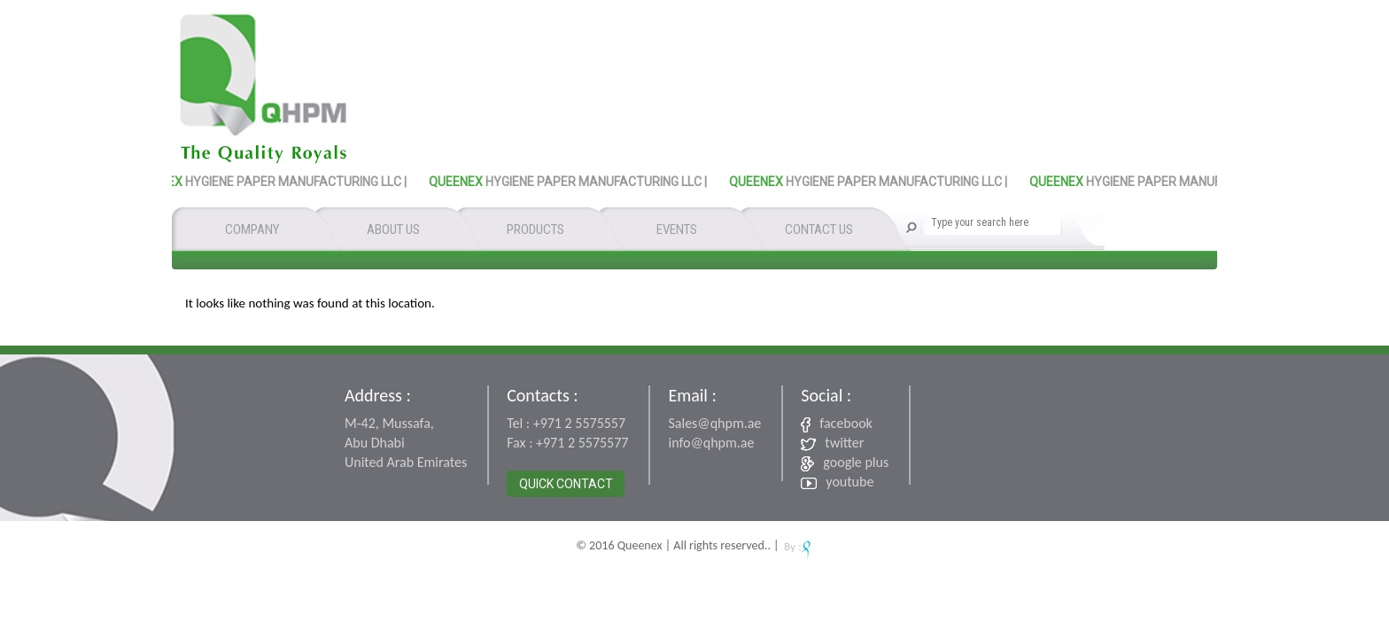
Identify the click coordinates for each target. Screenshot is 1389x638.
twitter (832, 442)
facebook (837, 423)
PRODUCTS (535, 229)
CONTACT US (819, 229)
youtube (837, 481)
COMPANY (252, 229)
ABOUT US (393, 229)
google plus (844, 462)
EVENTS (676, 229)
